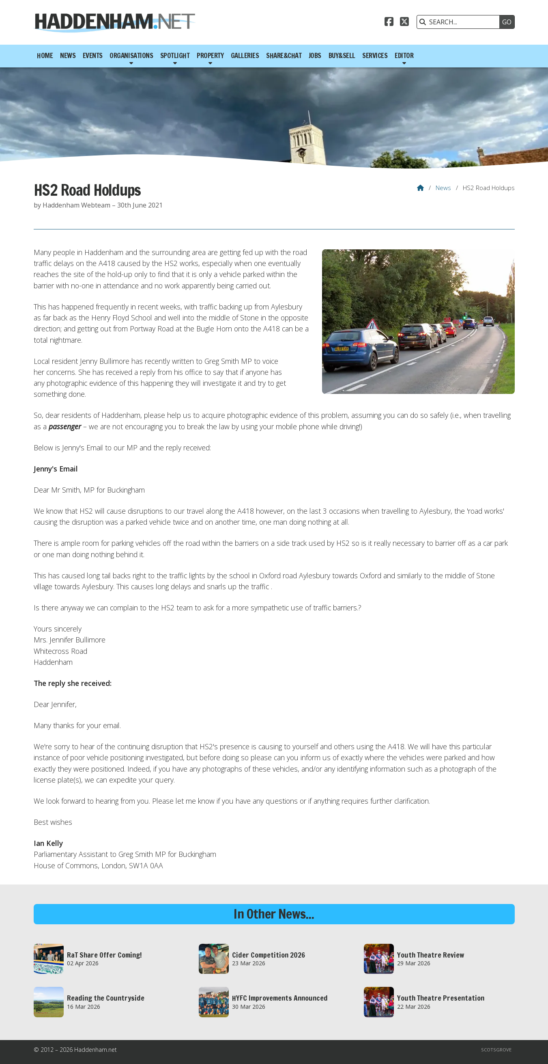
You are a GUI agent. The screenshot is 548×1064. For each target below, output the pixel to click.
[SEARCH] (460, 21)
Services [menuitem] (374, 56)
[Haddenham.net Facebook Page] (389, 22)
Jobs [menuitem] (315, 56)
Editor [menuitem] (404, 56)
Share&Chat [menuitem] (283, 56)
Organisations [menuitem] (131, 56)
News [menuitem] (67, 56)
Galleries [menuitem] (245, 56)
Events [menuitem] (93, 56)
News (443, 188)
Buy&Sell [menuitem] (342, 56)
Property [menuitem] (210, 56)
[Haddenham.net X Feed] (404, 22)
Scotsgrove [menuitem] (496, 1050)
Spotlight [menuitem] (175, 56)
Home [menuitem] (45, 56)
